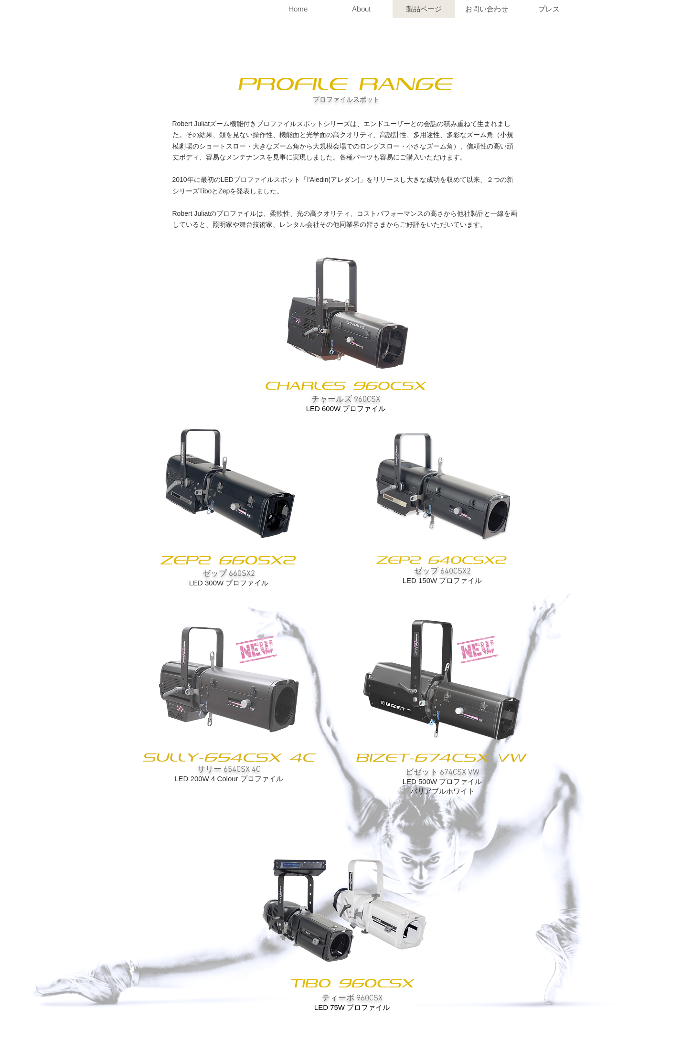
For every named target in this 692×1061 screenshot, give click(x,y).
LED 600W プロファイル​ (346, 408)
